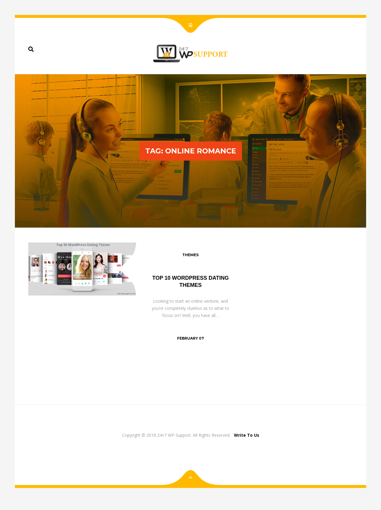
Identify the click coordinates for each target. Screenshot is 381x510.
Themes (190, 255)
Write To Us (246, 435)
